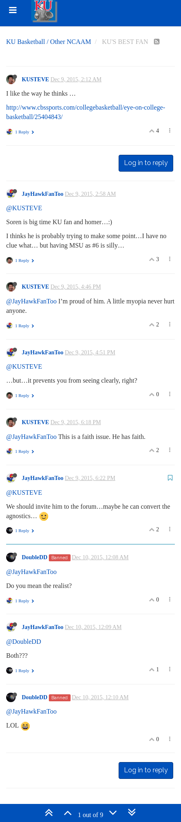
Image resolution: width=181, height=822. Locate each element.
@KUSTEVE (24, 207)
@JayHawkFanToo (31, 301)
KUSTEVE (35, 79)
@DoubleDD (23, 641)
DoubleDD (35, 557)
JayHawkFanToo (43, 194)
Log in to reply (146, 163)
